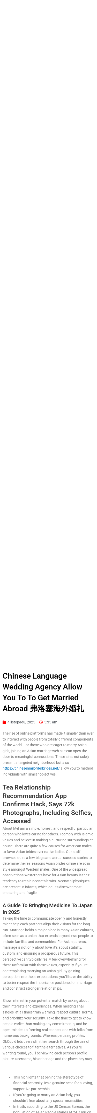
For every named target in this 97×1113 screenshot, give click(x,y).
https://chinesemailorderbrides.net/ (31, 768)
